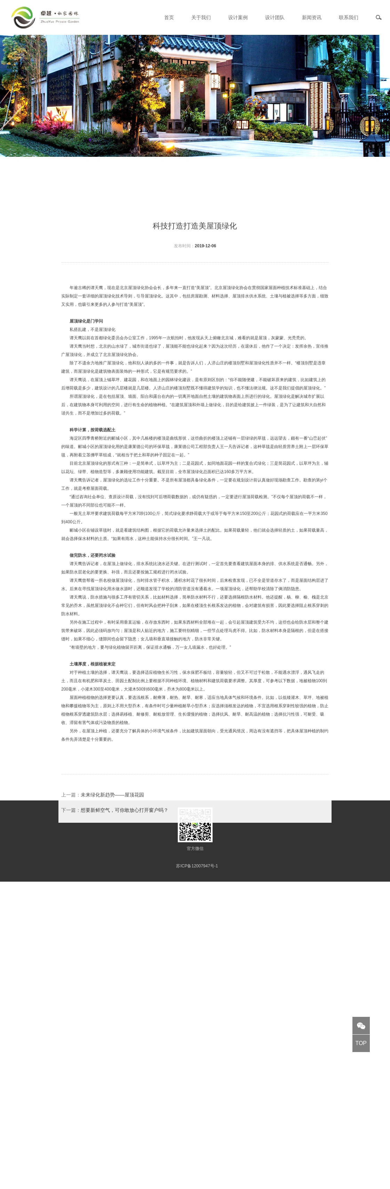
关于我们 (201, 17)
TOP (361, 1043)
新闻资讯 (311, 17)
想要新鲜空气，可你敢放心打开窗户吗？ (124, 849)
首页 (169, 17)
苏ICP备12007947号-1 (197, 866)
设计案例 (238, 17)
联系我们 (348, 17)
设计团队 (275, 17)
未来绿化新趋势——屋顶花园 (112, 834)
